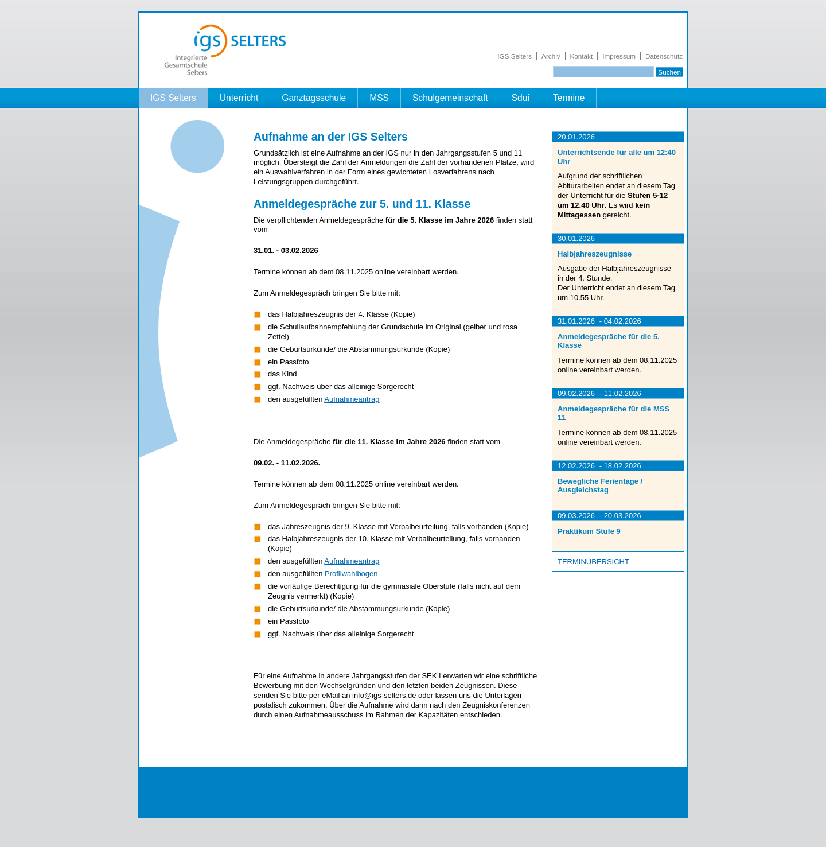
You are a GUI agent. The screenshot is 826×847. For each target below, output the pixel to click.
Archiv (550, 56)
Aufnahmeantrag (351, 399)
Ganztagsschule (314, 98)
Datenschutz (664, 56)
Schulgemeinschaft (450, 98)
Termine (569, 98)
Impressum (619, 56)
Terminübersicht (593, 561)
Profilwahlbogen (351, 573)
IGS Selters (514, 56)
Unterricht (239, 98)
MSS (379, 98)
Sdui (520, 98)
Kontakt (581, 56)
